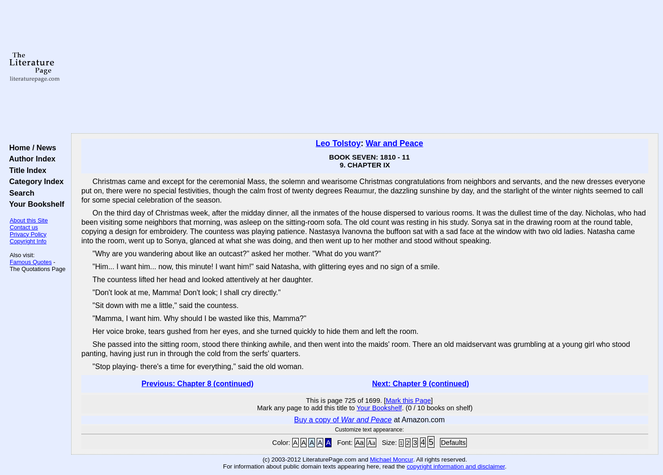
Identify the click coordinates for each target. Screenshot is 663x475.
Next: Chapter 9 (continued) (420, 384)
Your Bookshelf (34, 204)
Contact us (24, 227)
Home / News (30, 147)
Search (19, 193)
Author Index (30, 158)
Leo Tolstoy (338, 143)
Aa (360, 442)
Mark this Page (408, 400)
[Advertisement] (365, 67)
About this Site (29, 220)
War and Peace (394, 143)
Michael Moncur (391, 459)
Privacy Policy (28, 234)
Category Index (34, 181)
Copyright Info (28, 241)
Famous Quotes (31, 262)
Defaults (453, 442)
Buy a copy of (343, 420)
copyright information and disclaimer (456, 466)
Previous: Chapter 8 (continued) (197, 384)
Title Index (25, 170)
